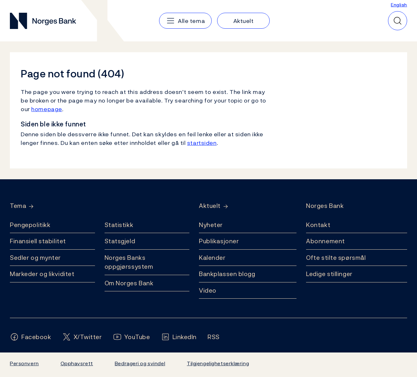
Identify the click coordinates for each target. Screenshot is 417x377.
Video (207, 290)
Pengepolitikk (30, 224)
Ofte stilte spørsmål (336, 257)
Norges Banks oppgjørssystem (129, 262)
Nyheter (211, 224)
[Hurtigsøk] (397, 20)
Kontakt (318, 224)
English (399, 4)
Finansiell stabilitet (38, 241)
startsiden (202, 143)
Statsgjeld (120, 241)
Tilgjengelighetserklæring (218, 363)
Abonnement (325, 241)
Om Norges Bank (129, 283)
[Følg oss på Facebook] (30, 337)
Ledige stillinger (329, 273)
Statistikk (119, 224)
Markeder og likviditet (42, 273)
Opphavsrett (77, 363)
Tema (18, 206)
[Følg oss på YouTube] (131, 337)
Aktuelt (210, 206)
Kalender (212, 257)
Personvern (24, 363)
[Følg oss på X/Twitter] (82, 337)
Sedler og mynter (35, 257)
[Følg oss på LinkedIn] (179, 337)
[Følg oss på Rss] (214, 337)
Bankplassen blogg (227, 273)
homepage (46, 109)
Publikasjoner (219, 241)
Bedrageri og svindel (140, 363)
